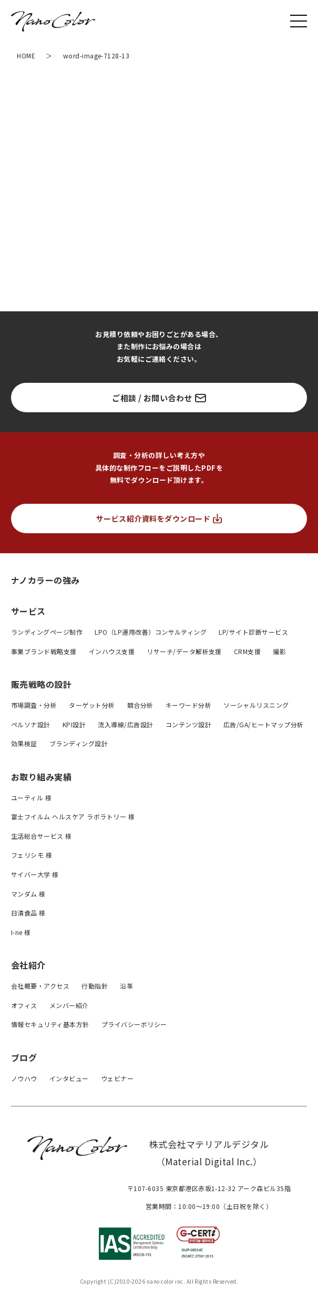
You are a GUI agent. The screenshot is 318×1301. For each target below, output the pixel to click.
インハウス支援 (112, 651)
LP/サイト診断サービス (253, 631)
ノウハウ (24, 1078)
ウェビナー (117, 1078)
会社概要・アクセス (40, 985)
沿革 (126, 985)
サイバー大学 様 (35, 874)
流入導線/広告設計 (125, 724)
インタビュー (69, 1078)
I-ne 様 (21, 932)
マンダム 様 (28, 893)
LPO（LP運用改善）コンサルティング (151, 631)
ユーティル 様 (31, 797)
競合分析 (140, 704)
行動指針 (94, 985)
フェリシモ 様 (31, 854)
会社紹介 (28, 965)
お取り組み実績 (41, 776)
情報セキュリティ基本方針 (50, 1024)
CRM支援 (247, 651)
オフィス (24, 1005)
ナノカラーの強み (45, 580)
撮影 (279, 651)
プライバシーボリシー (134, 1024)
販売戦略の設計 (41, 684)
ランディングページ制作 (47, 631)
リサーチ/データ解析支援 (184, 651)
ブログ (24, 1057)
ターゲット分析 (92, 704)
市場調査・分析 (34, 704)
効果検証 (24, 743)
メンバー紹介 (69, 1005)
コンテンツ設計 (188, 724)
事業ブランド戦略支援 (44, 651)
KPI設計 (74, 724)
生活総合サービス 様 (41, 835)
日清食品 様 (28, 912)
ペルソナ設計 (30, 724)
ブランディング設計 (78, 743)
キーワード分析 (188, 704)
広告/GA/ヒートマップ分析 (263, 724)
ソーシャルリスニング (256, 704)
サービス (28, 611)
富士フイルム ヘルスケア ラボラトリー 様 (73, 816)
